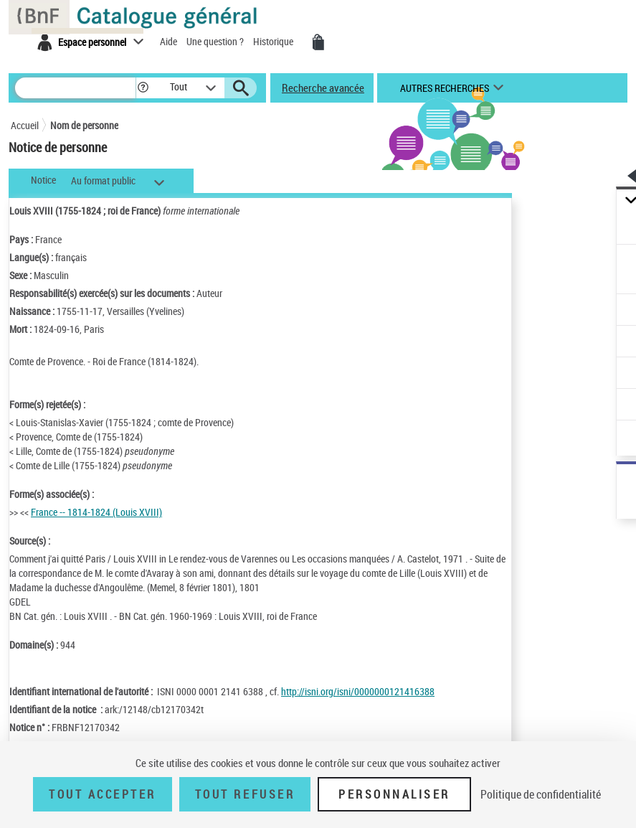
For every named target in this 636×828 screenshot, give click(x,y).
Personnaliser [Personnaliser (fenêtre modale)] (394, 794)
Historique (274, 41)
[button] (143, 87)
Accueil (25, 125)
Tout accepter (102, 794)
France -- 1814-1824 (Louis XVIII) (96, 512)
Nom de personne (84, 125)
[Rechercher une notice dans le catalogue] (75, 87)
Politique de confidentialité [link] (540, 794)
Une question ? (216, 41)
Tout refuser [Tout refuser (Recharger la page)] (245, 794)
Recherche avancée (323, 87)
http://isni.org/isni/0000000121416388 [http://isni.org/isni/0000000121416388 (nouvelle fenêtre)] (358, 691)
